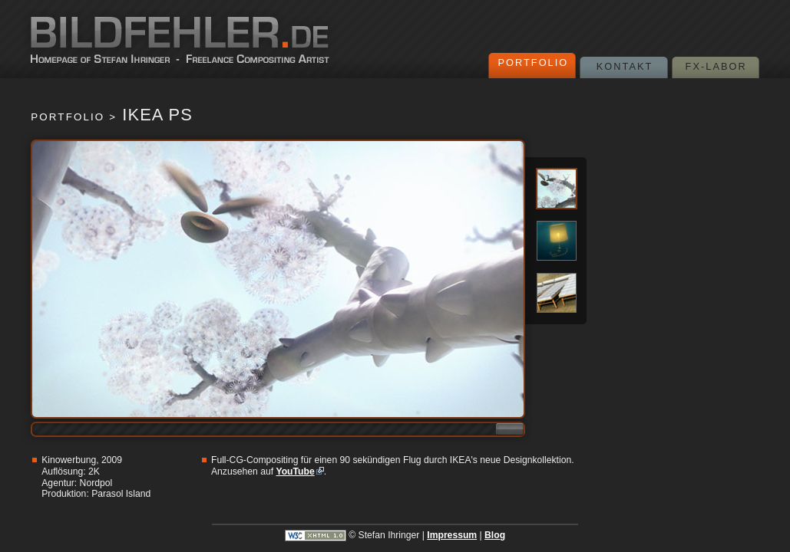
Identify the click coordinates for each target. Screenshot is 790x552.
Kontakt (625, 66)
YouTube (295, 471)
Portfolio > (74, 117)
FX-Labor (716, 66)
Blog (494, 535)
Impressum (452, 535)
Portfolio (532, 62)
